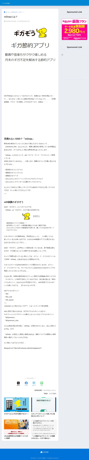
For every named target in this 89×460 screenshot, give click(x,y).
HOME (44, 452)
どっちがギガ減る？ (12, 2)
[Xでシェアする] (18, 383)
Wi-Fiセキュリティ (50, 390)
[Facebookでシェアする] (26, 383)
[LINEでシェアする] (41, 384)
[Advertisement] (30, 80)
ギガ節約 (53, 393)
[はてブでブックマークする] (34, 383)
